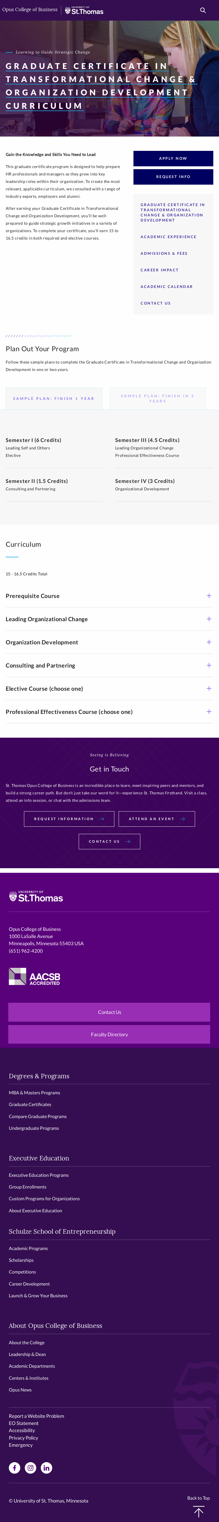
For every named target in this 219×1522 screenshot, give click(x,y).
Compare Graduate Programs (38, 1116)
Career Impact (160, 270)
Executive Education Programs (39, 1175)
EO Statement (23, 1423)
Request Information (69, 819)
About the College (26, 1342)
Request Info (173, 176)
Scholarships (21, 1260)
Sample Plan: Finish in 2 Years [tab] (158, 398)
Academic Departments (32, 1366)
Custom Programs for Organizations (44, 1198)
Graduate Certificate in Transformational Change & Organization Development (173, 212)
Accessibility (22, 1430)
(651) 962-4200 (26, 951)
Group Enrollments (27, 1186)
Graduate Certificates (30, 1104)
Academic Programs (28, 1248)
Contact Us (156, 303)
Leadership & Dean (27, 1354)
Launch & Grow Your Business (38, 1295)
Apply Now (173, 158)
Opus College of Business (30, 10)
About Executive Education (35, 1210)
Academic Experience (169, 236)
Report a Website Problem (36, 1416)
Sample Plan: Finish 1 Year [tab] (54, 398)
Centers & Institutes (28, 1378)
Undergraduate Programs (34, 1128)
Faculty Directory (109, 1034)
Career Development (29, 1283)
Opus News (20, 1389)
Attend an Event (157, 819)
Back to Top (198, 1506)
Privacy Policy (23, 1438)
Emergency (21, 1445)
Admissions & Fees (164, 253)
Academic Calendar (167, 286)
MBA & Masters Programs (34, 1092)
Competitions (22, 1271)
